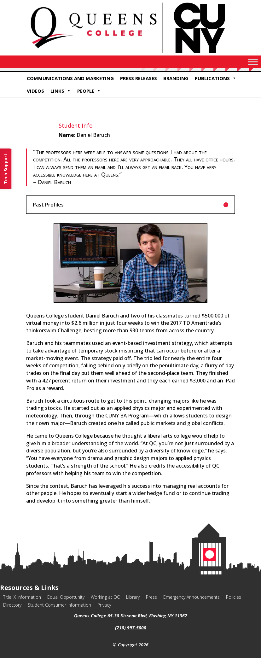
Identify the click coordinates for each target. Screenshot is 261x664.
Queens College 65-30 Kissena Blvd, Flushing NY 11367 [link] (130, 616)
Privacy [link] (104, 605)
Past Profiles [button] (48, 204)
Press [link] (151, 597)
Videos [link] (35, 91)
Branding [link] (175, 78)
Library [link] (133, 597)
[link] (130, 54)
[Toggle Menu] (253, 62)
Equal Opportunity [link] (65, 597)
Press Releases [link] (138, 78)
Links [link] (60, 90)
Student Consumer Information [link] (59, 605)
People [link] (89, 90)
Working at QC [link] (105, 597)
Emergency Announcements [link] (191, 597)
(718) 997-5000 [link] (130, 628)
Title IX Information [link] (22, 597)
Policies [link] (233, 597)
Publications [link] (215, 78)
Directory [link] (12, 605)
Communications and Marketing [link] (70, 78)
